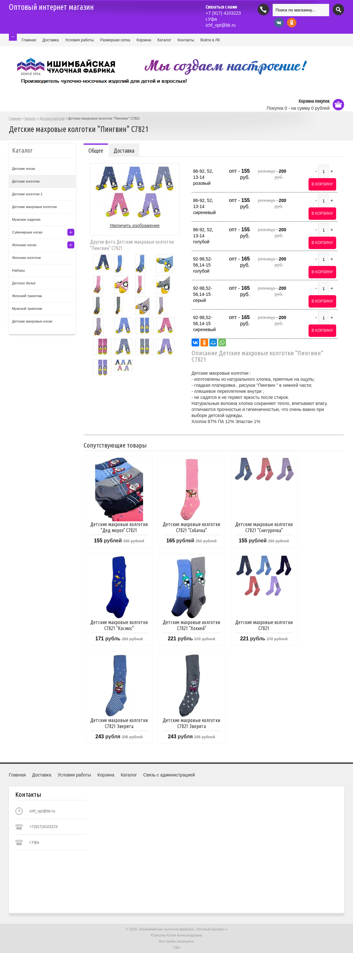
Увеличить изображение (135, 225)
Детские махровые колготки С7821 (264, 625)
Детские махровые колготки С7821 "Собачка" (191, 527)
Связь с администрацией (169, 774)
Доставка (50, 40)
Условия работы (79, 40)
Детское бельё (24, 283)
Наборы (18, 270)
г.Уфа (211, 19)
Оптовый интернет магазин (51, 7)
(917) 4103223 (223, 13)
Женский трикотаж (27, 296)
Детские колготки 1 (27, 194)
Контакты (186, 40)
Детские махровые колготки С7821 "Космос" (119, 625)
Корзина (144, 40)
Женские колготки (26, 258)
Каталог (164, 40)
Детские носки (23, 168)
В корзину (322, 184)
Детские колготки (51, 118)
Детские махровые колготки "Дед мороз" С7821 (119, 527)
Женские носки (24, 245)
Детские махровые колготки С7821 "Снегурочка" (264, 527)
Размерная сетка (115, 40)
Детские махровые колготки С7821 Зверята (119, 723)
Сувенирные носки (27, 232)
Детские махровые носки (32, 321)
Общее (95, 150)
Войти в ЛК (210, 40)
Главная (29, 40)
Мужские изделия (26, 219)
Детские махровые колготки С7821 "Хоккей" (191, 625)
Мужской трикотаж (27, 308)
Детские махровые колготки (34, 207)
